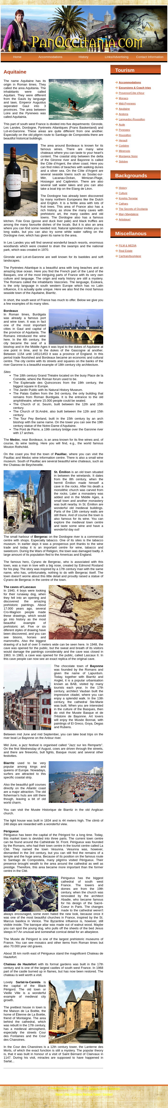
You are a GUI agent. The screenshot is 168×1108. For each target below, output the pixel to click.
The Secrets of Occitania (133, 208)
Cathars (123, 203)
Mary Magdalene (128, 214)
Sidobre (123, 161)
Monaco (123, 98)
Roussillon (125, 135)
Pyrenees (124, 129)
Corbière (124, 145)
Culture (123, 193)
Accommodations (50, 57)
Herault (123, 140)
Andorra (123, 114)
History (83, 57)
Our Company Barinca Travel (83, 1094)
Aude (122, 124)
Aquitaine (124, 108)
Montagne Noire (128, 156)
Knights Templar (128, 198)
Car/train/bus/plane (130, 256)
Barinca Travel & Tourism (104, 1088)
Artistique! (125, 219)
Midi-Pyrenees (127, 103)
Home (17, 57)
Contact (107, 1094)
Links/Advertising (116, 57)
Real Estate (125, 250)
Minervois (124, 150)
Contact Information (149, 57)
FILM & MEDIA (127, 245)
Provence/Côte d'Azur (131, 92)
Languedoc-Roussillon (132, 119)
